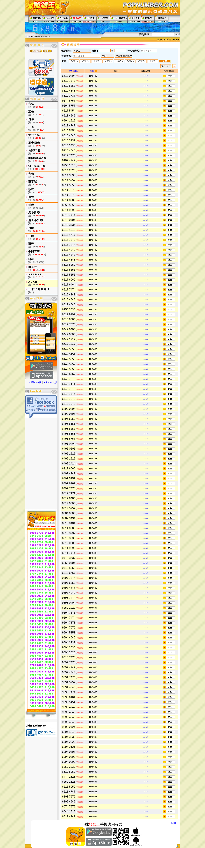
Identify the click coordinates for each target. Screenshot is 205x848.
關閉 (173, 823)
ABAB (146, 76)
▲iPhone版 (35, 382)
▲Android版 (50, 382)
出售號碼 (73, 71)
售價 (93, 71)
